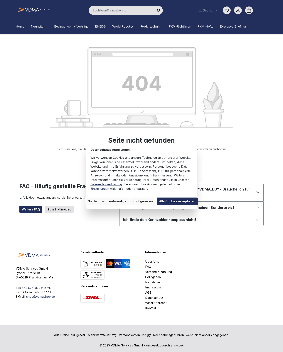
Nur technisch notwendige (107, 201)
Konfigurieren (143, 201)
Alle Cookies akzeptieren (177, 201)
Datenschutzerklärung (106, 184)
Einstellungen (99, 189)
